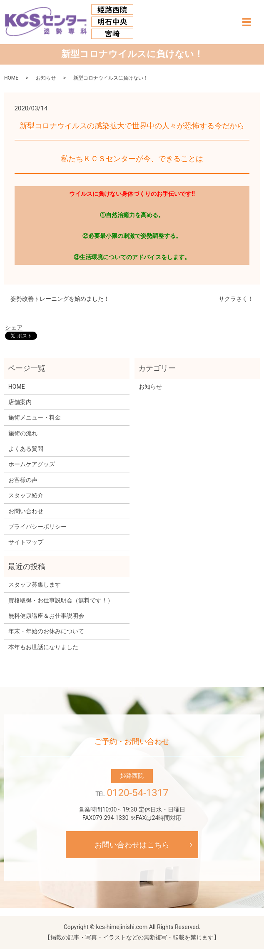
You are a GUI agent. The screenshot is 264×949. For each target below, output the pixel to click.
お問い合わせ (25, 511)
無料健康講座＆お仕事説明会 (46, 615)
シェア (13, 327)
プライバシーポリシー (37, 526)
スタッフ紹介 (25, 495)
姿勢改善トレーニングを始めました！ (60, 298)
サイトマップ (25, 542)
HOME (11, 78)
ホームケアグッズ (31, 464)
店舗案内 (20, 402)
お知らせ (46, 78)
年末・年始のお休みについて (46, 631)
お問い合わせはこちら (132, 844)
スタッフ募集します (34, 584)
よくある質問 (25, 448)
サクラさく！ (236, 298)
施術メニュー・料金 (34, 417)
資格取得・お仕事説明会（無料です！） (60, 600)
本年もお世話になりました (43, 647)
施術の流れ (22, 433)
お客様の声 (22, 480)
